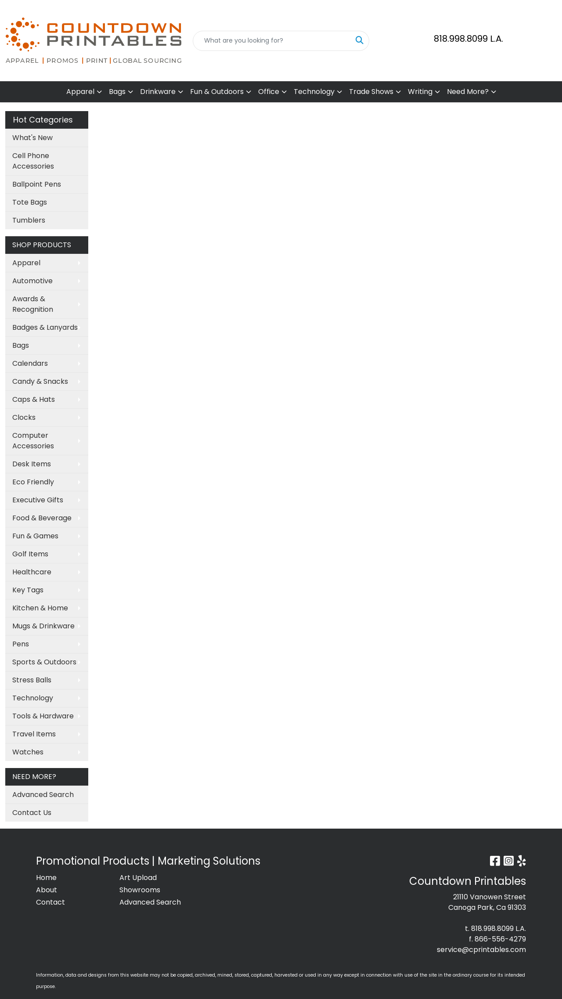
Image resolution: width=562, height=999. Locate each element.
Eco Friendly (33, 482)
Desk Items (31, 464)
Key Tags (27, 590)
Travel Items (34, 734)
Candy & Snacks (40, 381)
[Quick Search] (272, 41)
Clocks (24, 417)
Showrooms (139, 890)
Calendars (30, 363)
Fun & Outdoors (217, 92)
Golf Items (30, 554)
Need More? (468, 92)
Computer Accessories (33, 440)
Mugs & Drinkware (43, 626)
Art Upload (138, 878)
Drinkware (158, 92)
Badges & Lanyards (45, 327)
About (46, 890)
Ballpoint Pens (36, 184)
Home (46, 878)
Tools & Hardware (43, 716)
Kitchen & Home (40, 608)
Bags (117, 92)
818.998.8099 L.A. (468, 38)
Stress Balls (31, 680)
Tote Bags (29, 202)
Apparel (80, 92)
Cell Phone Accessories (33, 161)
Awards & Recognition (32, 304)
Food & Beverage (42, 518)
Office (268, 92)
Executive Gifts (37, 500)
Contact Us (31, 813)
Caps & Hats (33, 399)
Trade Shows (371, 92)
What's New (32, 138)
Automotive (32, 281)
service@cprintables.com (481, 950)
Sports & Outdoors (44, 662)
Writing (420, 92)
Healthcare (31, 572)
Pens (20, 644)
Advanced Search (43, 795)
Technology (314, 92)
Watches (27, 752)
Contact (50, 902)
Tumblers (28, 220)
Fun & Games (35, 536)
